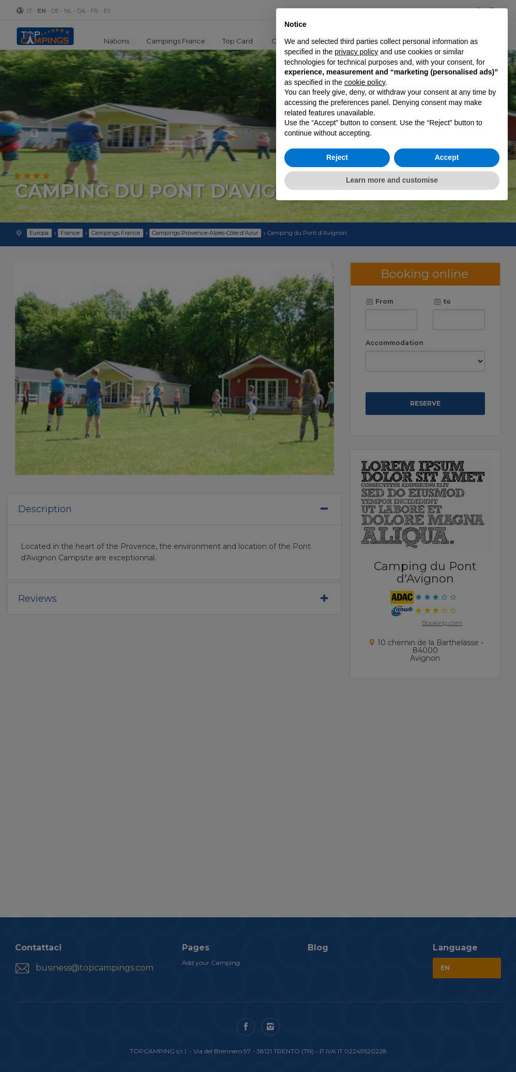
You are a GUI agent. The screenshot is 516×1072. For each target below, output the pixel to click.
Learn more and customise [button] (392, 180)
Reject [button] (337, 157)
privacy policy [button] (356, 52)
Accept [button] (447, 157)
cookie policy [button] (364, 82)
